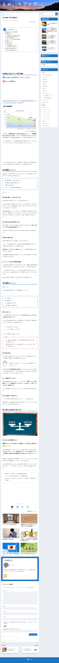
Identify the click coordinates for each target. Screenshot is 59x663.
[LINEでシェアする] (28, 506)
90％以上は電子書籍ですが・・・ (13, 48)
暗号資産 (45, 82)
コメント (5, 589)
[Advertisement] (20, 59)
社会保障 (45, 87)
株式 (45, 85)
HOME (29, 658)
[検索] (56, 14)
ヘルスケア (46, 115)
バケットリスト (46, 94)
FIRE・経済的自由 (47, 76)
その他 (45, 78)
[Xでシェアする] (12, 506)
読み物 (44, 106)
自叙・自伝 (46, 124)
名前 (4, 604)
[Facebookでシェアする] (17, 506)
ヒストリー (46, 113)
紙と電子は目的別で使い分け (11, 47)
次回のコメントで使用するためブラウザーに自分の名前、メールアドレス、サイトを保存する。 (20, 621)
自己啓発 (45, 126)
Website (5, 576)
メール (5, 610)
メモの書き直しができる (12, 44)
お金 (44, 73)
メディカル (46, 117)
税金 (45, 89)
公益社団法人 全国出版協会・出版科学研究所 (14, 101)
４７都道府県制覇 (47, 98)
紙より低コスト (10, 41)
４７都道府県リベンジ (48, 96)
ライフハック (46, 119)
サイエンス (46, 110)
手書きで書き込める (11, 36)
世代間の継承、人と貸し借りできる (14, 33)
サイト (4, 615)
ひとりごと (35, 510)
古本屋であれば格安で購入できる (13, 35)
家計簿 (45, 80)
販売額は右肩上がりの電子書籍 (11, 30)
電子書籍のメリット (9, 39)
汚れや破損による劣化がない (12, 45)
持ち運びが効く (10, 42)
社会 (45, 122)
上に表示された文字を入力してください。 (12, 627)
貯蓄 (45, 91)
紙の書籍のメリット (9, 32)
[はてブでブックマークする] (23, 506)
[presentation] (10, 637)
